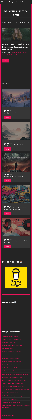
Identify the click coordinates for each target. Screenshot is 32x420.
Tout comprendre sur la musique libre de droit (14, 380)
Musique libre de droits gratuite (10, 358)
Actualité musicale (19, 52)
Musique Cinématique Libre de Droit (11, 352)
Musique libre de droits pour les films (12, 365)
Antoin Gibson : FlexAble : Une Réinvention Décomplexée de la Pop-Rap (15, 47)
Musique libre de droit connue (10, 393)
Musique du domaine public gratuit (11, 402)
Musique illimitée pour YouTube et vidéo (12, 368)
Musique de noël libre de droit (10, 336)
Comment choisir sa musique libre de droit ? (13, 386)
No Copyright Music (7, 348)
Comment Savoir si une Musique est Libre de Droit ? (15, 389)
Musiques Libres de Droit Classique (11, 361)
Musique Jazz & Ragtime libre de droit (12, 399)
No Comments (12, 55)
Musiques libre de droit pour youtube (12, 345)
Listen (5, 61)
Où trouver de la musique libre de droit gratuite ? (15, 374)
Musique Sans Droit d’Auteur (9, 342)
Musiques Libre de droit (16, 13)
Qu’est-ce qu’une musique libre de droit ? (13, 383)
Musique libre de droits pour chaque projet (13, 396)
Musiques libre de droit (8, 415)
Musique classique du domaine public (12, 339)
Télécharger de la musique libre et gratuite (13, 377)
